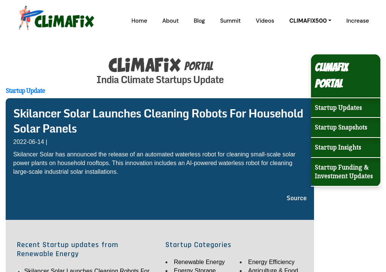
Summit (230, 21)
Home (139, 21)
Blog (199, 21)
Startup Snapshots (341, 127)
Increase (357, 21)
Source (296, 198)
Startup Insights (338, 147)
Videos (265, 21)
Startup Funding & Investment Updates (344, 171)
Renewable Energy (199, 262)
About (170, 21)
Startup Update (25, 91)
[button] (310, 21)
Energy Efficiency (271, 262)
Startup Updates (338, 108)
